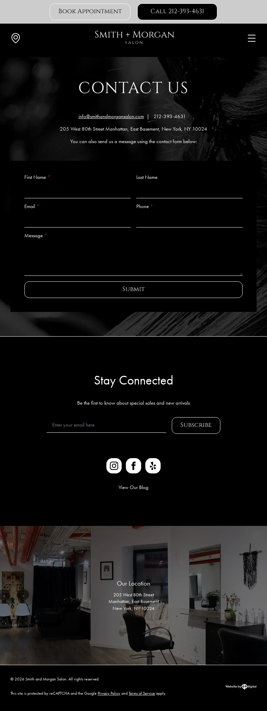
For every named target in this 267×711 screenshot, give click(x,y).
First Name (37, 177)
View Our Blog (133, 487)
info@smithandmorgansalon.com (111, 116)
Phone (144, 206)
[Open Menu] (252, 38)
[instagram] (114, 465)
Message (35, 235)
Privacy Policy (109, 693)
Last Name (146, 177)
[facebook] (133, 465)
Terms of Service (142, 693)
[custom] (153, 465)
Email (32, 206)
